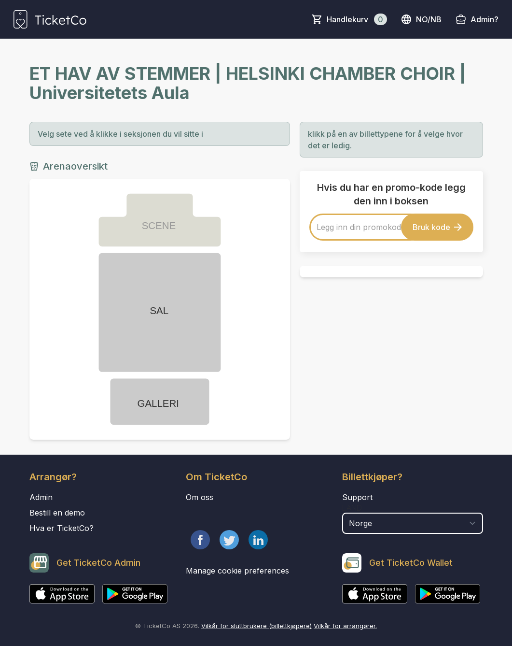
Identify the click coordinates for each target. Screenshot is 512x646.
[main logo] (50, 19)
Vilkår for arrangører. (345, 626)
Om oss (199, 497)
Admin (41, 497)
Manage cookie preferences (237, 570)
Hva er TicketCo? (61, 528)
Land (352, 508)
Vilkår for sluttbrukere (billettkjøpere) (256, 626)
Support (357, 497)
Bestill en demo (57, 512)
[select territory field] (412, 523)
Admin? (484, 19)
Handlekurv (357, 19)
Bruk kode (437, 227)
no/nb (421, 19)
